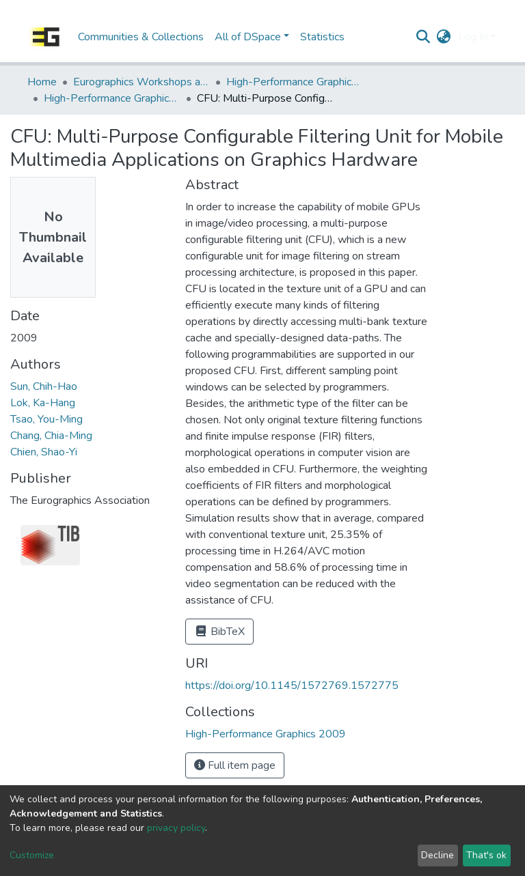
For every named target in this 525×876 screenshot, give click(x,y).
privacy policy (176, 827)
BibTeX (219, 631)
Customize (32, 855)
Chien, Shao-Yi (43, 452)
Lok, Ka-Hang (42, 402)
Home (42, 81)
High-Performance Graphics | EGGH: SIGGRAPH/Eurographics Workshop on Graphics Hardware (294, 81)
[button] (444, 37)
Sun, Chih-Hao (43, 386)
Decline (437, 855)
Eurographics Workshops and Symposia (141, 81)
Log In (472, 36)
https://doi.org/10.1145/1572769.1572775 (292, 685)
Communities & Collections (141, 36)
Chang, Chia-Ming (51, 435)
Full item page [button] (234, 765)
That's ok (486, 855)
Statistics (322, 36)
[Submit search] (423, 37)
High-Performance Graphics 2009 (112, 98)
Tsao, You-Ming (46, 419)
